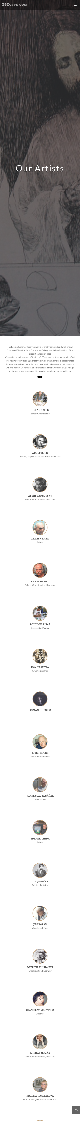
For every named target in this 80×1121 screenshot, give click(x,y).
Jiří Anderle (40, 410)
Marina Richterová (40, 1095)
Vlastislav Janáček (40, 795)
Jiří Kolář (40, 924)
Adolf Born (40, 453)
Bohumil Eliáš (40, 624)
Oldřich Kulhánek (40, 967)
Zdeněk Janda (40, 838)
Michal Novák (40, 1053)
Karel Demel (40, 581)
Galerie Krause (14, 4)
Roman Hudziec (40, 710)
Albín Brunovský (40, 495)
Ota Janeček (40, 881)
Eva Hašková (40, 667)
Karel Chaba (40, 538)
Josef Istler (40, 753)
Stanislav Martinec (40, 1010)
